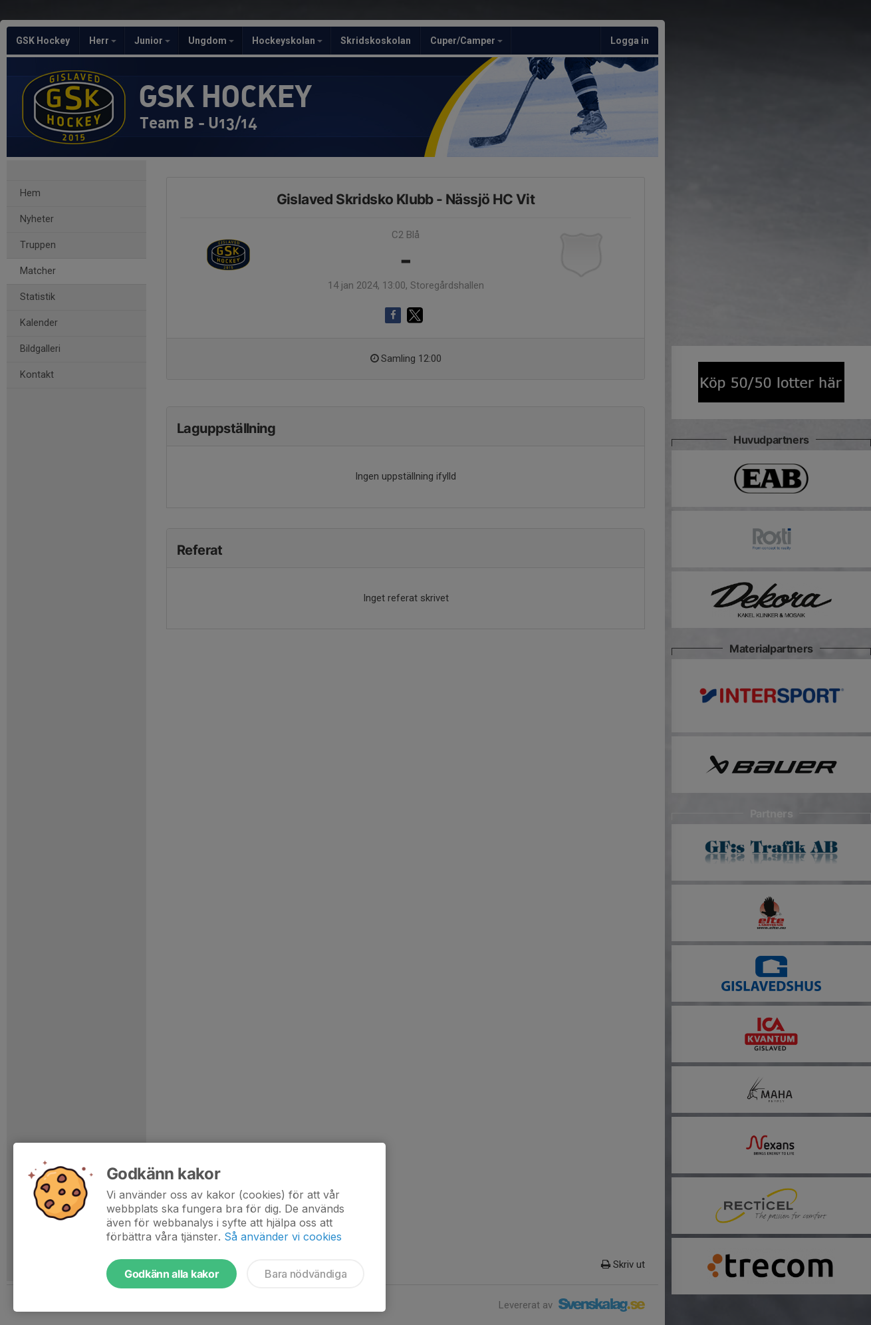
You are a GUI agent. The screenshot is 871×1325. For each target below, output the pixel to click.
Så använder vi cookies (283, 1236)
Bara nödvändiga (305, 1273)
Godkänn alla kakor (171, 1273)
